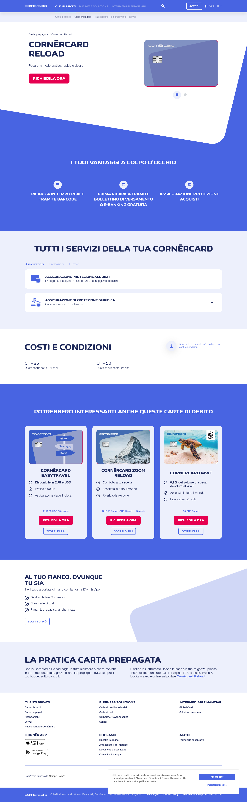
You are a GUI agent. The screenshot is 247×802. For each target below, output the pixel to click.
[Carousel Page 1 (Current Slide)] (34, 265)
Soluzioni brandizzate (191, 712)
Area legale (153, 794)
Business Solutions (93, 6)
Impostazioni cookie (217, 785)
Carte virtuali (106, 712)
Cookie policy (170, 794)
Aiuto (210, 6)
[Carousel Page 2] (56, 265)
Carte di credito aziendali (113, 707)
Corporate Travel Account (113, 717)
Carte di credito (33, 707)
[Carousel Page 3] (74, 265)
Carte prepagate (38, 35)
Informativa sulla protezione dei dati (202, 794)
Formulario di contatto (191, 740)
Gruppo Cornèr (56, 776)
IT (219, 6)
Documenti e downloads (112, 750)
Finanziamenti (32, 717)
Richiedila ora (49, 78)
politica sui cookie (147, 782)
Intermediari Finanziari (128, 6)
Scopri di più (55, 531)
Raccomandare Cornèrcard (40, 727)
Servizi (28, 722)
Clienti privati (65, 6)
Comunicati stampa (110, 755)
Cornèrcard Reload (61, 35)
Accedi (194, 6)
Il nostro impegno (109, 740)
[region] (173, 782)
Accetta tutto (217, 777)
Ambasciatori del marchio (113, 745)
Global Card (186, 707)
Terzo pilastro (101, 17)
